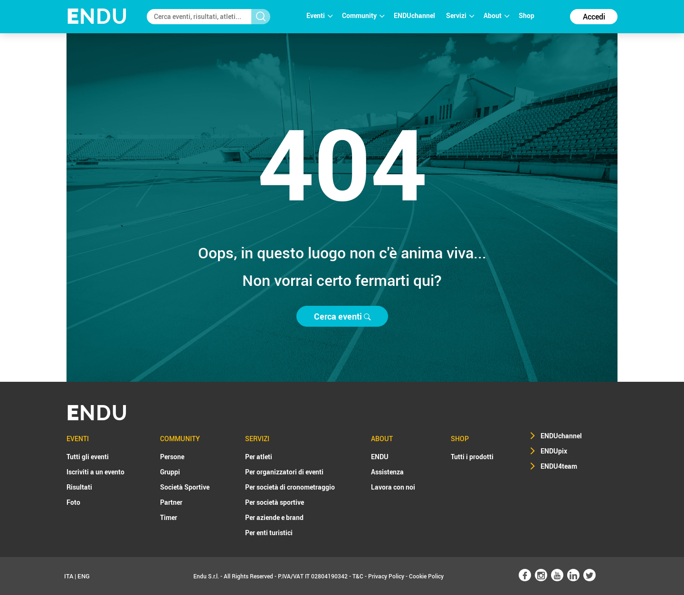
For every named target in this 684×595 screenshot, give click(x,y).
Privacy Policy (386, 576)
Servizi (460, 15)
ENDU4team (559, 466)
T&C (357, 576)
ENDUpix (554, 450)
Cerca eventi (342, 316)
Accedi (594, 16)
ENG (83, 576)
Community (363, 15)
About (496, 15)
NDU (97, 16)
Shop (526, 15)
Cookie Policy (426, 576)
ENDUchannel (415, 15)
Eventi (319, 15)
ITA (68, 576)
